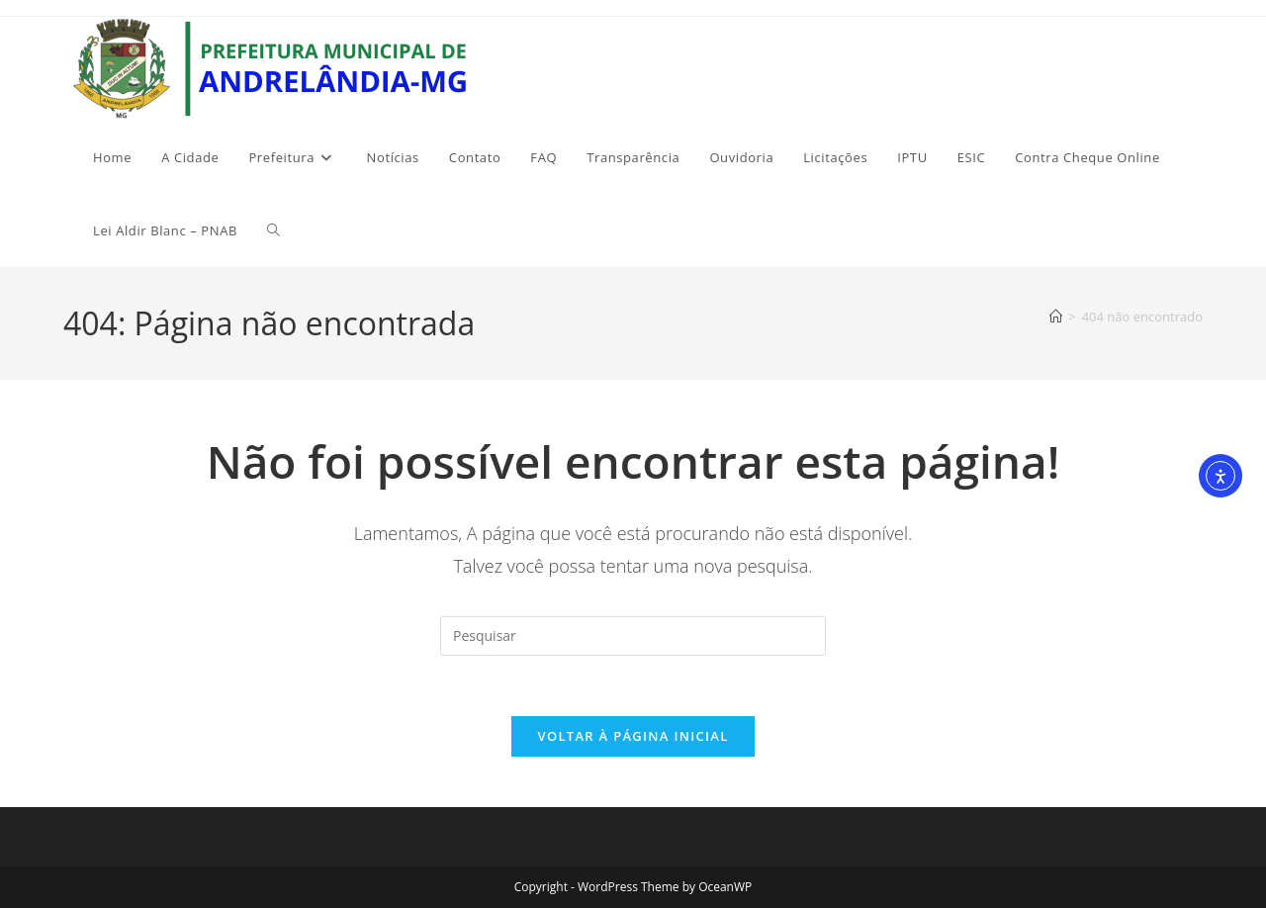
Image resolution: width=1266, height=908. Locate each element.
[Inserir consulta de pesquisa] (633, 636)
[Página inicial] (1055, 316)
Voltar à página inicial (632, 736)
